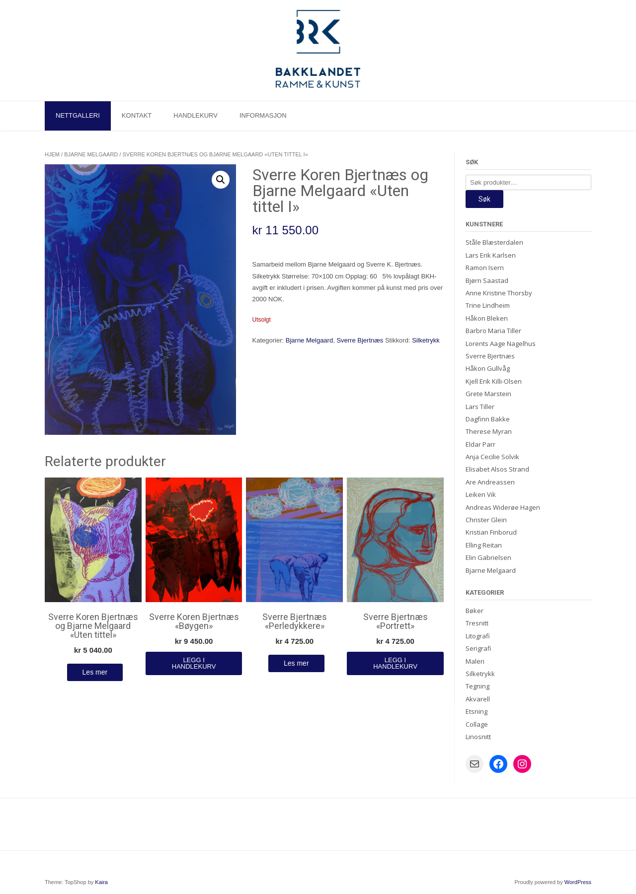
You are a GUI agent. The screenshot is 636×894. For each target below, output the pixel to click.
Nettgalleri (78, 115)
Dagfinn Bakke (488, 418)
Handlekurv (195, 115)
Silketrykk (426, 340)
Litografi (478, 635)
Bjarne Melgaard (91, 154)
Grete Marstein (488, 393)
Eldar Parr (480, 444)
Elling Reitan (484, 545)
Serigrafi (478, 648)
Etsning (476, 711)
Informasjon (263, 115)
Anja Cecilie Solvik (492, 456)
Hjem (52, 154)
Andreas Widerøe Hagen (503, 507)
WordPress (577, 882)
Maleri (475, 661)
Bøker (474, 610)
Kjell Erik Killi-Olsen (494, 381)
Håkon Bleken (487, 318)
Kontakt (137, 115)
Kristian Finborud (491, 532)
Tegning (477, 686)
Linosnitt (478, 736)
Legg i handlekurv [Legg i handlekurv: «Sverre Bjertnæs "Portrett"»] (395, 663)
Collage (477, 724)
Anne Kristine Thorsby (499, 292)
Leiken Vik (481, 494)
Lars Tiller (480, 406)
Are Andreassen (490, 482)
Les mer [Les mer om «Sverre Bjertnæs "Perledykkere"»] (296, 663)
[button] (221, 180)
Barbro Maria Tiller (493, 330)
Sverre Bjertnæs (359, 340)
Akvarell (478, 698)
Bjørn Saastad (487, 280)
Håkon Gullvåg (488, 368)
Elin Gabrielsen (488, 557)
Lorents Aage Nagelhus (501, 343)
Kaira (101, 882)
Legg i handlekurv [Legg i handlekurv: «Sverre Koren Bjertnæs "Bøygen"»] (194, 663)
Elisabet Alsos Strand (497, 469)
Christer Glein (486, 519)
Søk (484, 199)
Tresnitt (477, 623)
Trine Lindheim (488, 305)
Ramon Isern (485, 267)
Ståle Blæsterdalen (494, 242)
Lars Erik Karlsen (491, 255)
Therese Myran (489, 431)
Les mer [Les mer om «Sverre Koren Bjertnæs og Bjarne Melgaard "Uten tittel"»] (95, 672)
